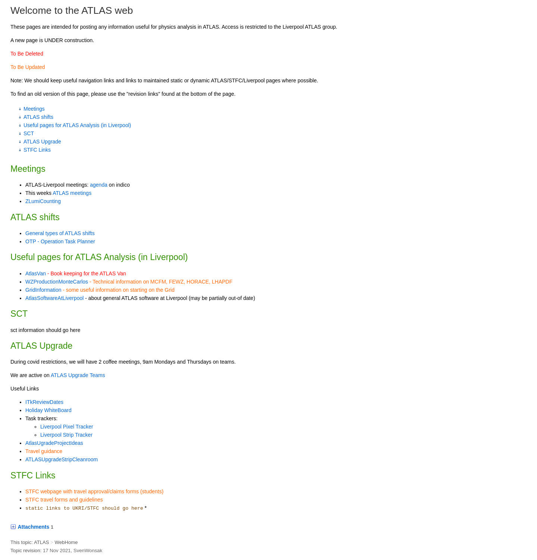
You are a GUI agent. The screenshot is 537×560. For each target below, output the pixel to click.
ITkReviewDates (44, 402)
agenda (98, 185)
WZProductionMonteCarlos (56, 282)
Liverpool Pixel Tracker (66, 427)
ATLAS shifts (38, 117)
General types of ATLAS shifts (60, 233)
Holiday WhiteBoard (48, 410)
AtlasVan (35, 273)
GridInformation (43, 290)
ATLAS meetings (72, 193)
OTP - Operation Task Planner (60, 241)
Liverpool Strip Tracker (66, 435)
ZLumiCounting (43, 201)
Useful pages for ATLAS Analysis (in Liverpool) (77, 125)
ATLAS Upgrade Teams (78, 375)
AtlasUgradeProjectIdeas (54, 443)
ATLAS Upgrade (42, 142)
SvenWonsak (87, 550)
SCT (28, 133)
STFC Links (37, 150)
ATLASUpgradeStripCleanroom (61, 459)
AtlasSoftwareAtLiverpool (54, 298)
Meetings (34, 109)
